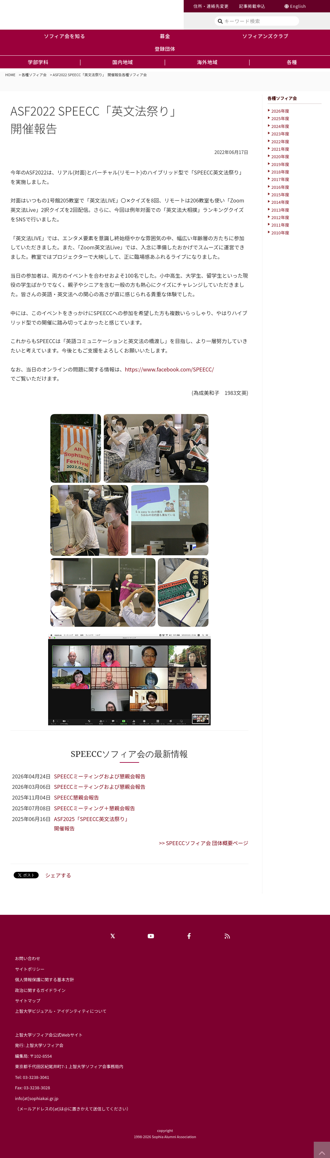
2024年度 (280, 126)
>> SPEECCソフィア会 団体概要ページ (203, 843)
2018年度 (280, 172)
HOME (10, 74)
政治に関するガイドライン (40, 990)
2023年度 (280, 134)
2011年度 (280, 225)
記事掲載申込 (252, 6)
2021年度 (280, 149)
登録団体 (165, 48)
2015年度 (280, 194)
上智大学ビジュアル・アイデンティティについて (61, 1011)
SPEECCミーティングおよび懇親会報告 (99, 776)
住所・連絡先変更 (211, 6)
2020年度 (280, 156)
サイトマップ (27, 1001)
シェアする (58, 875)
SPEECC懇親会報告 (76, 797)
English (298, 6)
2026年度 (280, 111)
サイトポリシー (30, 969)
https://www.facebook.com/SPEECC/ (169, 369)
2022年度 (280, 141)
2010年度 (280, 233)
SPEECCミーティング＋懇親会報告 (94, 808)
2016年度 (280, 187)
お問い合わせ (27, 958)
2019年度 (280, 164)
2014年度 (280, 202)
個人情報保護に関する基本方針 (44, 979)
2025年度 (280, 118)
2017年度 (280, 179)
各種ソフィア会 (34, 74)
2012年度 (280, 217)
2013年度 (280, 210)
